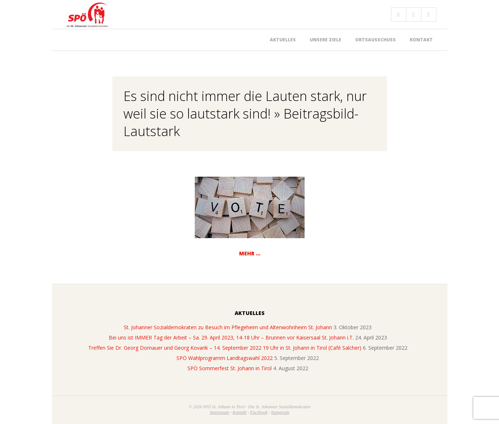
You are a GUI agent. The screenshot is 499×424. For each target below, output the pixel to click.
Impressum (219, 412)
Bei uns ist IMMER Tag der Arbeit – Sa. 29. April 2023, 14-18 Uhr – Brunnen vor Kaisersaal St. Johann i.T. (231, 337)
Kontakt (421, 40)
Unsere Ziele (325, 40)
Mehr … (249, 253)
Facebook (258, 412)
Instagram (280, 412)
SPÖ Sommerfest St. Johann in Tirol (229, 368)
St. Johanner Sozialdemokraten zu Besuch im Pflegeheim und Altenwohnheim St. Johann (228, 327)
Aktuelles (283, 40)
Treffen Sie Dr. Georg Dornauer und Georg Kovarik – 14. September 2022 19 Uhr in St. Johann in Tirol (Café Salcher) (224, 347)
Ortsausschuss (375, 40)
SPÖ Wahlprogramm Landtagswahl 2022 (224, 357)
